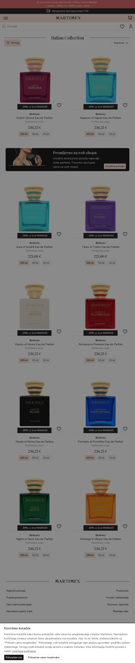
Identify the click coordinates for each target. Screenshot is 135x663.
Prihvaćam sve (14, 657)
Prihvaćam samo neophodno (44, 657)
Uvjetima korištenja (24, 651)
